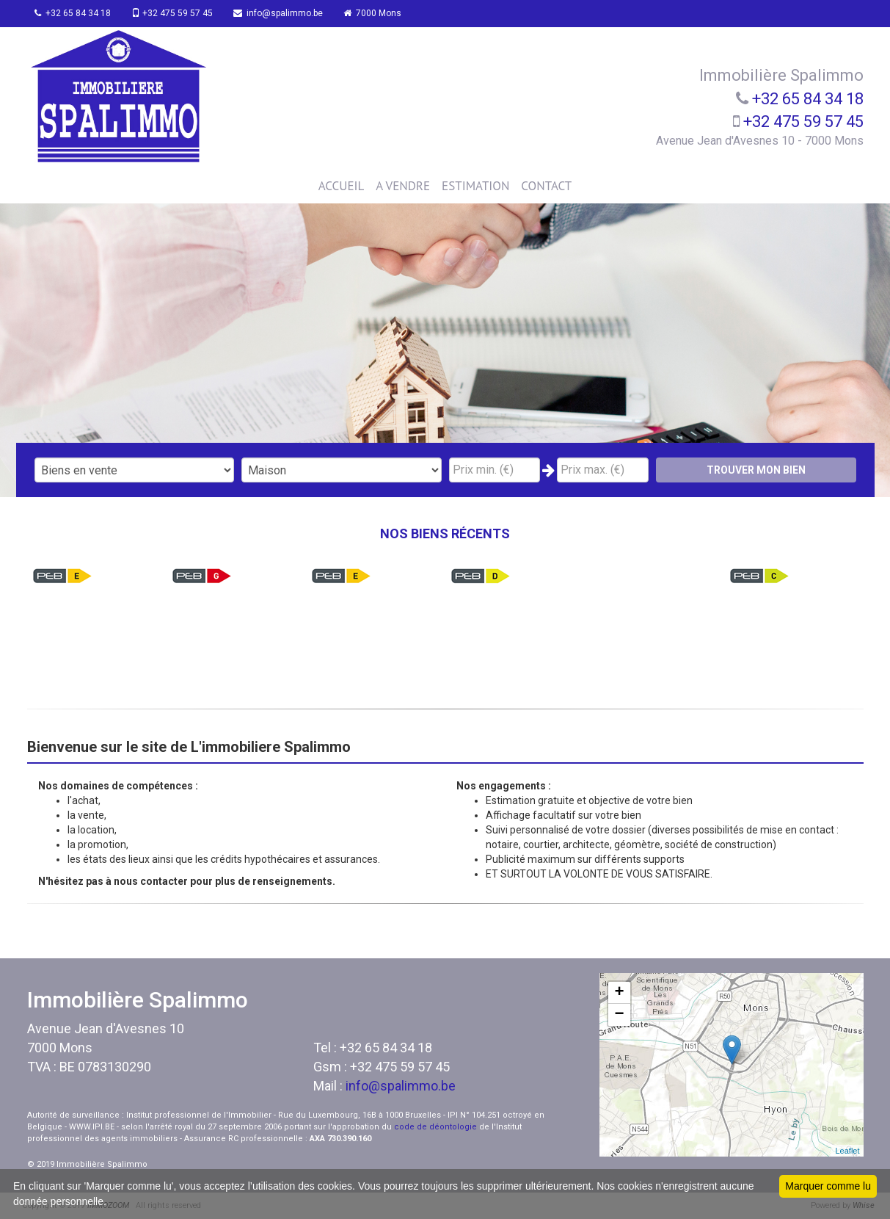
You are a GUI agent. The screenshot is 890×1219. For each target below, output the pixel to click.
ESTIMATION (475, 186)
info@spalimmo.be (287, 13)
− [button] (619, 1015)
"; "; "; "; (341, 469)
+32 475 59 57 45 (178, 13)
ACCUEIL (341, 186)
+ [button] (619, 993)
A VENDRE (403, 186)
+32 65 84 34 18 (76, 13)
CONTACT (546, 186)
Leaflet (847, 1150)
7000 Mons (385, 13)
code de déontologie (435, 1127)
